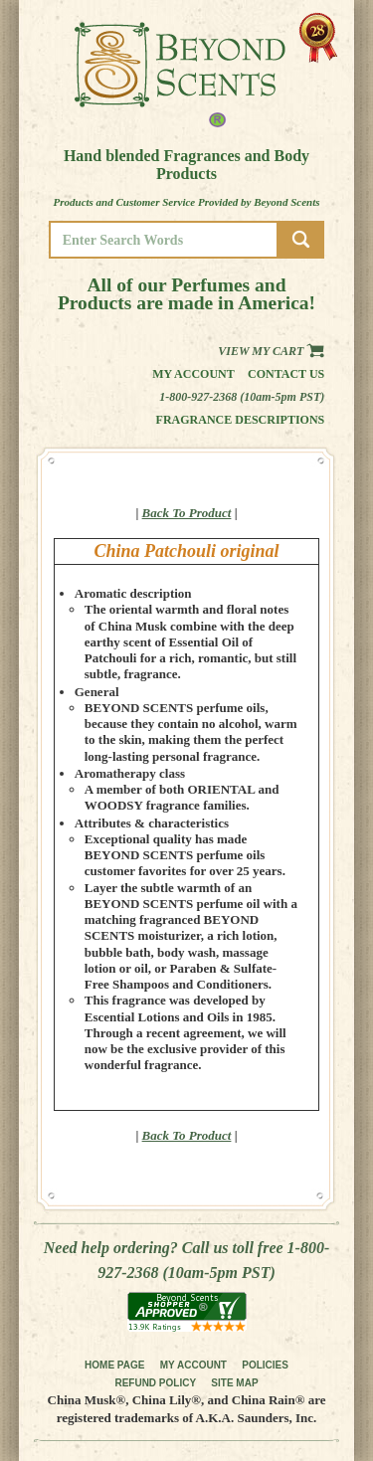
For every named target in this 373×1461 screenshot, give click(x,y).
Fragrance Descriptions (240, 420)
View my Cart (271, 351)
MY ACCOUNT (193, 1365)
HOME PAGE (114, 1365)
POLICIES (265, 1365)
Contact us (286, 374)
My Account (193, 374)
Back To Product (187, 512)
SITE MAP (234, 1382)
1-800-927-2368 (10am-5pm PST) (241, 397)
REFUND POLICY (155, 1382)
